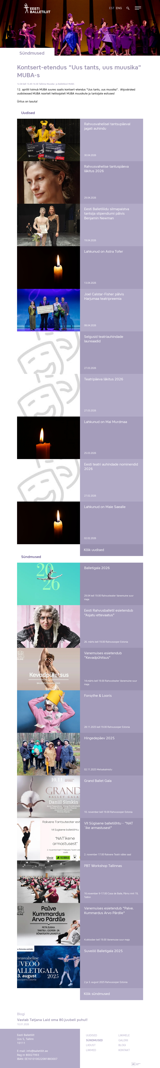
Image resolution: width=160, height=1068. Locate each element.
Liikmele (124, 1035)
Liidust (91, 1045)
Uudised (91, 1035)
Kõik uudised (94, 550)
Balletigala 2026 (97, 568)
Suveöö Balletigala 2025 (103, 951)
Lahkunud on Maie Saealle (105, 507)
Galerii (123, 1040)
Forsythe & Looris (98, 696)
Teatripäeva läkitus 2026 (103, 379)
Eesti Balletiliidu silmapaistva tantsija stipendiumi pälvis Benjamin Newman (106, 214)
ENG (119, 8)
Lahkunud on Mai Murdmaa (105, 422)
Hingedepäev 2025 (99, 738)
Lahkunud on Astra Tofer (103, 252)
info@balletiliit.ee (37, 1051)
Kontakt (124, 1050)
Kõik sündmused (97, 994)
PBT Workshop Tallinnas (103, 866)
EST (111, 8)
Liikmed (91, 1050)
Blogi (122, 1045)
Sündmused (94, 1040)
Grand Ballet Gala (97, 781)
